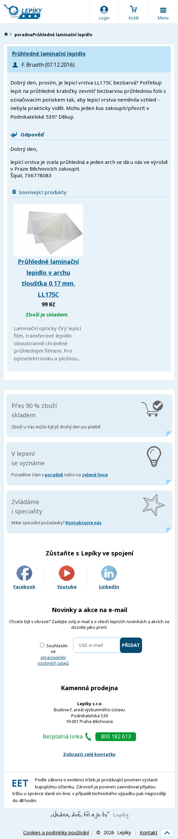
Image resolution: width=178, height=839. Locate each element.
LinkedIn (109, 577)
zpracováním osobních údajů (53, 660)
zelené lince (95, 475)
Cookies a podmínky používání (56, 832)
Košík (134, 18)
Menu (163, 18)
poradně (54, 475)
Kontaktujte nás (83, 523)
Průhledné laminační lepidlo (49, 53)
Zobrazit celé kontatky (89, 754)
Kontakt (149, 832)
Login (104, 18)
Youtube (67, 577)
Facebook (24, 577)
